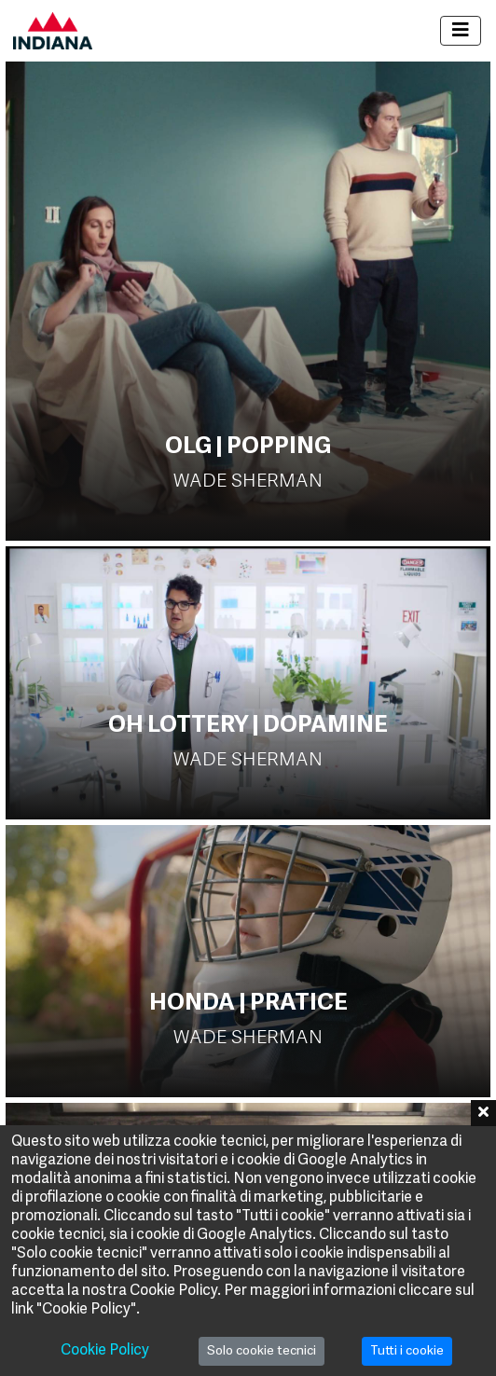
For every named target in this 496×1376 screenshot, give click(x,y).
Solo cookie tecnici (261, 1351)
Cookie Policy (105, 1351)
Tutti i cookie (407, 1351)
